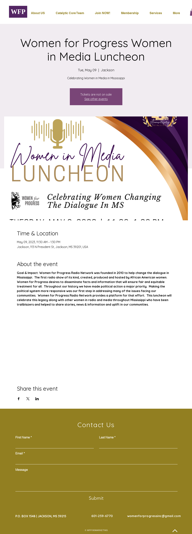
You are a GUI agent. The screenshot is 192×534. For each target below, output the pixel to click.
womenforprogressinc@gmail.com (154, 516)
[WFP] (18, 12)
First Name (22, 437)
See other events (96, 99)
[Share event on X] (28, 398)
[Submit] (96, 498)
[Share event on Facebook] (18, 398)
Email (19, 453)
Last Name (106, 437)
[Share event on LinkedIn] (37, 398)
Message (21, 469)
